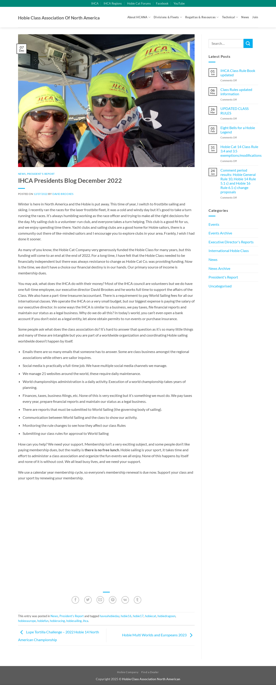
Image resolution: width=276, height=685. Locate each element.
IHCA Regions (113, 3)
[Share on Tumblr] (137, 600)
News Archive (219, 268)
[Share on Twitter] (88, 600)
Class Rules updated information (236, 91)
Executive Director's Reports (231, 242)
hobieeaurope (27, 621)
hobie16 (126, 616)
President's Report (41, 173)
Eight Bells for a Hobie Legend (237, 129)
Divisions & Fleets (168, 17)
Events (214, 224)
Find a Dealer (150, 672)
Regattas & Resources (202, 17)
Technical (230, 17)
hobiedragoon (166, 616)
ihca (85, 621)
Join (255, 17)
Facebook (162, 3)
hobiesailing (74, 621)
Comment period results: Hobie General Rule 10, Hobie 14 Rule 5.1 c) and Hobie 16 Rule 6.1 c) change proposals (238, 181)
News (245, 17)
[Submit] (248, 43)
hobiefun (42, 621)
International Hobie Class (229, 250)
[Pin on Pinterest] (112, 600)
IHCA (95, 3)
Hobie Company (127, 672)
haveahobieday (109, 616)
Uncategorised (220, 286)
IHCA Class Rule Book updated (237, 72)
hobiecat (150, 616)
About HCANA (138, 17)
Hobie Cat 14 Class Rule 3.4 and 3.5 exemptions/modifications (241, 150)
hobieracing (57, 621)
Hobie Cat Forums (139, 3)
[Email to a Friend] (100, 600)
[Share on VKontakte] (125, 600)
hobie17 (138, 616)
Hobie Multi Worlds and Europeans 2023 (158, 635)
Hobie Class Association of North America (59, 17)
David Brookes (62, 193)
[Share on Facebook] (75, 600)
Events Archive (220, 233)
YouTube (179, 3)
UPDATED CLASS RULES (234, 110)
